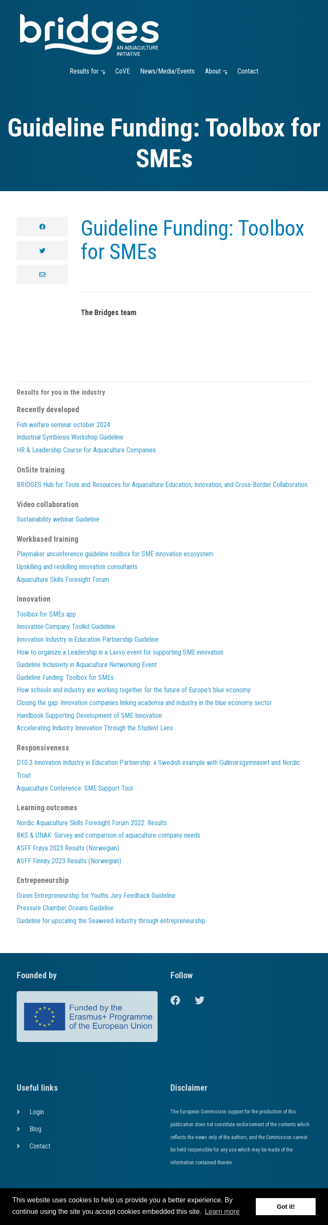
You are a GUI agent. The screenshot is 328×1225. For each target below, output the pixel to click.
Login (36, 1112)
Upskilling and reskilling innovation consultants (77, 567)
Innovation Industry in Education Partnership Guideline (87, 639)
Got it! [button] (286, 1206)
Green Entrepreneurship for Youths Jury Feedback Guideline (96, 895)
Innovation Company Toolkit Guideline (66, 627)
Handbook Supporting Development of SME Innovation (89, 715)
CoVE (122, 71)
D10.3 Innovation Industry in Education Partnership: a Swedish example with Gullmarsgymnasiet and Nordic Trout (158, 769)
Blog (35, 1129)
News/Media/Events (167, 71)
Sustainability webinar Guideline (58, 519)
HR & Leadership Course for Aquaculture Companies (86, 450)
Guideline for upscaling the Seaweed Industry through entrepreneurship (111, 921)
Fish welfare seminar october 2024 (63, 425)
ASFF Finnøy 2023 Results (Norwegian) (69, 861)
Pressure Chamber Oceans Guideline (65, 908)
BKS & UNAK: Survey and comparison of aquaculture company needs (108, 835)
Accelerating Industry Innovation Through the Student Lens (95, 728)
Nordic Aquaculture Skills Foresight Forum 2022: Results (92, 823)
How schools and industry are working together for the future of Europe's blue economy (134, 690)
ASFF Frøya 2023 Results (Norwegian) (68, 848)
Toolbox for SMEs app (46, 614)
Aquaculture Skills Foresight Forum (63, 580)
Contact (247, 71)
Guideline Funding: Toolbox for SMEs (193, 240)
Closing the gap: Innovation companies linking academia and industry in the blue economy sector (144, 703)
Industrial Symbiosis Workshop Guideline (70, 437)
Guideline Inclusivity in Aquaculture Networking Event (87, 665)
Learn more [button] (222, 1211)
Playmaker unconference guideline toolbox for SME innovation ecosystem (115, 554)
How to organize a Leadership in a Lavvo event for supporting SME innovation (120, 652)
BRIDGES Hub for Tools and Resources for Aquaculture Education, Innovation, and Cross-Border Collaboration (162, 485)
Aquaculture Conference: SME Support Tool (75, 788)
